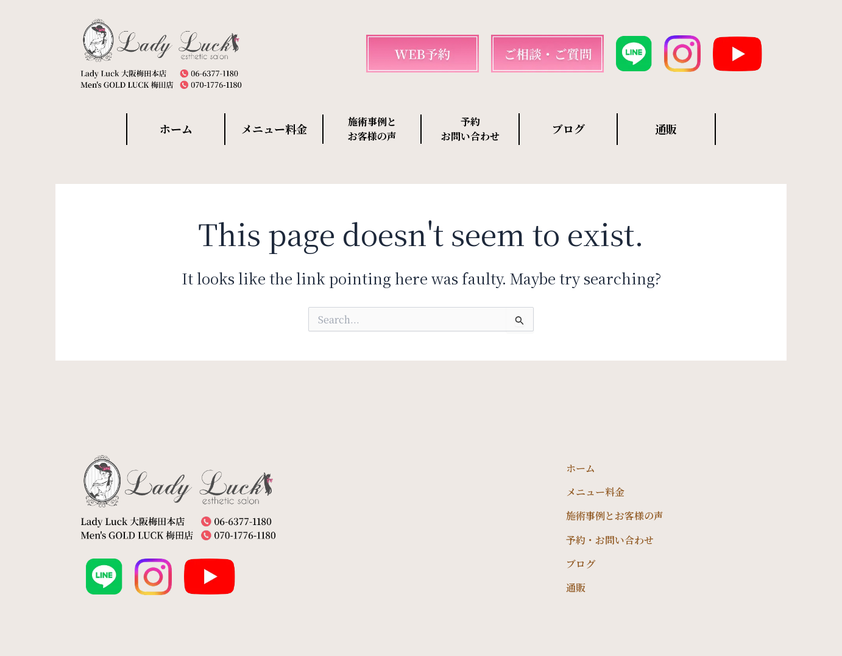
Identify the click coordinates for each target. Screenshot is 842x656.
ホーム (176, 128)
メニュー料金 (274, 128)
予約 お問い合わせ (470, 129)
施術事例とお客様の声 (614, 516)
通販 (666, 128)
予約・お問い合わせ (610, 540)
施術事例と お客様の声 (372, 129)
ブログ (568, 128)
